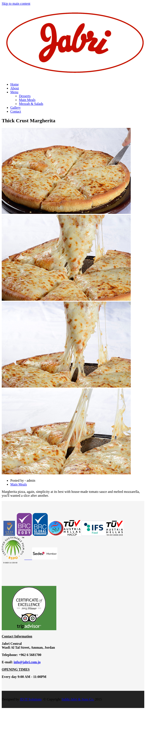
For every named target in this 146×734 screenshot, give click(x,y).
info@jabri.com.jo (27, 662)
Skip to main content (16, 3)
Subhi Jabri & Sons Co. (78, 699)
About (14, 88)
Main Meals (27, 100)
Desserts (25, 96)
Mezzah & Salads (31, 104)
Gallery (15, 107)
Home (14, 84)
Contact (15, 111)
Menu (14, 92)
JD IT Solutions (30, 699)
